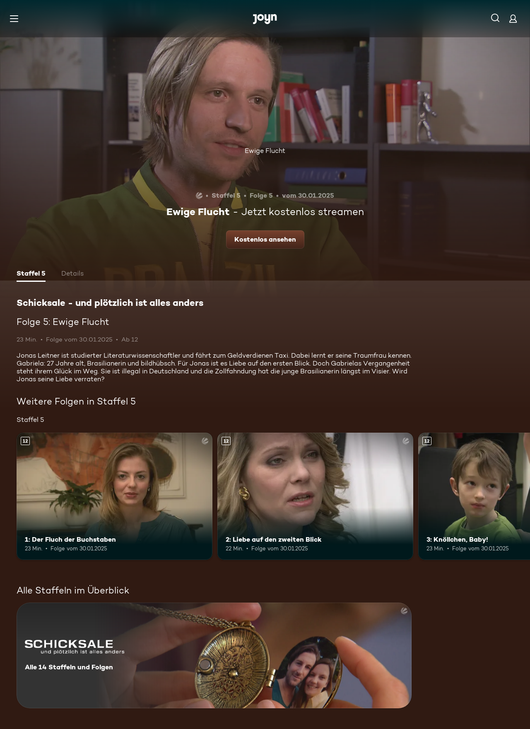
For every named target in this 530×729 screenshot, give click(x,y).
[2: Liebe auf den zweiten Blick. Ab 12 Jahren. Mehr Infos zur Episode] (315, 496)
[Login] (513, 18)
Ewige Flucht (265, 151)
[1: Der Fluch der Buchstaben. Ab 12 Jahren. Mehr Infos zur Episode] (114, 496)
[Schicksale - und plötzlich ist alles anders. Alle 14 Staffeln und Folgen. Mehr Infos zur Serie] (214, 655)
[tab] (31, 274)
